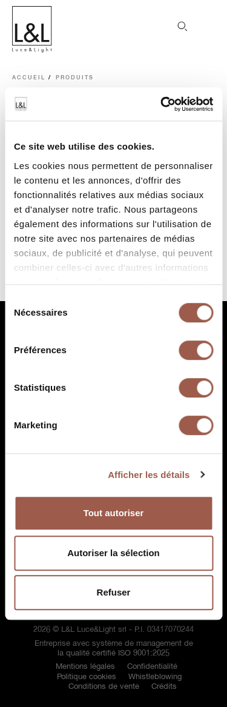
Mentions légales (85, 667)
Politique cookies (86, 677)
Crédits (164, 687)
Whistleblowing (155, 677)
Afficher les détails (148, 475)
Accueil (28, 78)
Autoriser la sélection (113, 553)
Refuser (114, 592)
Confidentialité (152, 667)
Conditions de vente (103, 687)
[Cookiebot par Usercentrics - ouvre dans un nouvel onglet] (161, 104)
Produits (75, 78)
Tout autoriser (114, 513)
